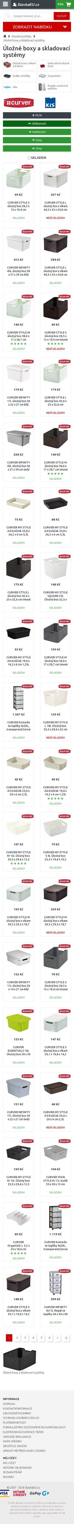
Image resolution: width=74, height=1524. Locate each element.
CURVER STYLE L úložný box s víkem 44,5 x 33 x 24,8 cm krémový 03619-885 (55, 210)
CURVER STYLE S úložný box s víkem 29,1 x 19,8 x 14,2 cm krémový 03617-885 (55, 1054)
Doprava (9, 1403)
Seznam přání (12, 1472)
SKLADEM (38, 157)
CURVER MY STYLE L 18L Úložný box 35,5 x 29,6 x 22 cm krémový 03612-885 (55, 729)
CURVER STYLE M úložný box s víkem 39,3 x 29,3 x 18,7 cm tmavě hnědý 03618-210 (55, 924)
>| (66, 1337)
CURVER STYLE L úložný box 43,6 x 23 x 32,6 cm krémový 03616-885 (56, 404)
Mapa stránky (12, 1441)
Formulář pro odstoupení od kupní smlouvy (34, 1427)
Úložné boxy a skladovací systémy (24, 40)
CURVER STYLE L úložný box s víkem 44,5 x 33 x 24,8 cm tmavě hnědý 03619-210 (55, 274)
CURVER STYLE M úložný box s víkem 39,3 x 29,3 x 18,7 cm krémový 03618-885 (18, 924)
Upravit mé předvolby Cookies (24, 1450)
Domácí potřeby (21, 36)
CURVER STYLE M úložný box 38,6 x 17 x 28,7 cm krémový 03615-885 (18, 339)
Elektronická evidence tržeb (23, 1432)
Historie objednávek (17, 1467)
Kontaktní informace (17, 1408)
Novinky (8, 1477)
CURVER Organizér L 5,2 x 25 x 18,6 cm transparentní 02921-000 (18, 1249)
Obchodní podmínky (17, 1413)
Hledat (62, 16)
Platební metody (14, 1422)
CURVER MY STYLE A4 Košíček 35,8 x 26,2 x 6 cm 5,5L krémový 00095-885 (18, 534)
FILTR (37, 115)
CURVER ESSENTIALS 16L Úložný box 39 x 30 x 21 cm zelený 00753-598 (18, 1054)
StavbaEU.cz (32, 1487)
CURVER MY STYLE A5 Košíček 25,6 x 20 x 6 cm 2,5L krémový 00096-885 (18, 794)
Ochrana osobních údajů (21, 1417)
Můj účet (9, 1463)
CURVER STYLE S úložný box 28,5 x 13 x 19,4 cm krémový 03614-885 (18, 210)
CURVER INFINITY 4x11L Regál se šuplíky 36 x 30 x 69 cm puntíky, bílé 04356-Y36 (55, 1314)
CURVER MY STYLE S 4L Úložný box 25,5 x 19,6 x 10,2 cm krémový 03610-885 (55, 859)
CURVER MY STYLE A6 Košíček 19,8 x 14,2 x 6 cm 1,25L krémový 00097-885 (55, 794)
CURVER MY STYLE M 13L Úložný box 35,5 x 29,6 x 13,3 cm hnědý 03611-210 (18, 1184)
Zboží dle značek (15, 1446)
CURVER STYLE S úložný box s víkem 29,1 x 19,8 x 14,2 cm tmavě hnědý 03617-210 (18, 1314)
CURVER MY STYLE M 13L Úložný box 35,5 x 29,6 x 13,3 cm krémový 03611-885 (18, 859)
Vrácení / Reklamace (17, 1436)
